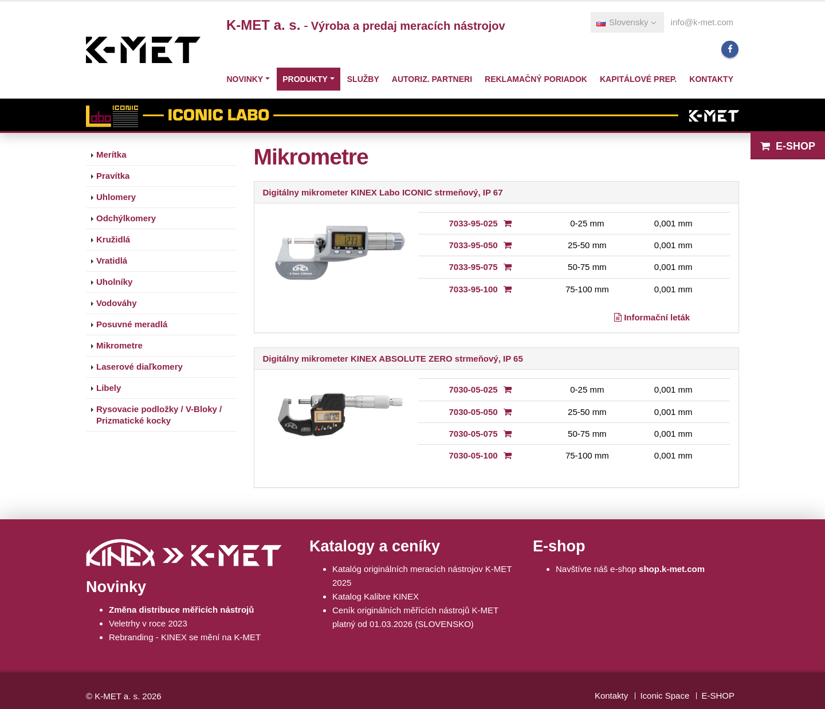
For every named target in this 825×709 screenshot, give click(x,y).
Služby (363, 79)
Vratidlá (111, 260)
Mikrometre (119, 345)
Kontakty (711, 79)
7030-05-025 (473, 389)
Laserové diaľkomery (139, 366)
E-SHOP (787, 146)
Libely (108, 388)
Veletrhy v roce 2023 (148, 623)
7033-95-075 (473, 267)
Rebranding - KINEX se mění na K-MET (185, 637)
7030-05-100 (473, 455)
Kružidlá (113, 239)
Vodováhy (116, 303)
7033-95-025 (473, 223)
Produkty (305, 79)
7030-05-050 (473, 412)
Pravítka (112, 176)
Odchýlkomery (126, 218)
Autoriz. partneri (432, 79)
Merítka (111, 154)
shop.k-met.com (672, 569)
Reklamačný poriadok (536, 79)
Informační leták (652, 317)
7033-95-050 (473, 245)
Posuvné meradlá (131, 324)
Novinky (244, 79)
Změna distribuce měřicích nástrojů (181, 609)
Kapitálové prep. (638, 79)
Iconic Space (664, 695)
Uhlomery (116, 197)
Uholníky (114, 282)
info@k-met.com (702, 22)
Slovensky (626, 22)
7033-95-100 (473, 289)
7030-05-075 (473, 433)
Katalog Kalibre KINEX (375, 596)
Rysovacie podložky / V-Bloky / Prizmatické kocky (159, 414)
